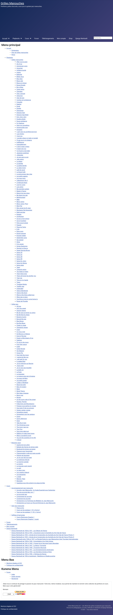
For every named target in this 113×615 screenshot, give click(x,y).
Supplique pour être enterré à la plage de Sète (31, 483)
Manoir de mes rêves (23, 193)
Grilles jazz (14, 304)
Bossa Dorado (21, 85)
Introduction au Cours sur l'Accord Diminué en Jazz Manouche (36, 503)
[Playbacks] (21, 38)
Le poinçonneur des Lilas (24, 174)
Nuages (19, 214)
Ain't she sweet (21, 308)
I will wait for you (22, 359)
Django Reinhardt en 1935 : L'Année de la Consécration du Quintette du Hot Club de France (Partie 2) (42, 537)
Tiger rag (19, 278)
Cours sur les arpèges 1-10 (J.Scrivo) (28, 510)
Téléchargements (48, 38)
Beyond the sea (21, 319)
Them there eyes (22, 274)
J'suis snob (20, 366)
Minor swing (20, 202)
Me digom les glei (22, 195)
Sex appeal (20, 240)
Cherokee (19, 91)
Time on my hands (22, 280)
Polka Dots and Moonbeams (25, 404)
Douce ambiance (22, 121)
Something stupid (22, 412)
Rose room (20, 231)
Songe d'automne (22, 246)
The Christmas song (23, 425)
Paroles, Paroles (22, 402)
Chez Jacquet (21, 93)
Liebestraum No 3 (22, 180)
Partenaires (15, 50)
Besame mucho (21, 317)
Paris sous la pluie (22, 223)
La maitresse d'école (23, 460)
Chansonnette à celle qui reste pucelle (28, 453)
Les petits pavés (22, 380)
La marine (20, 464)
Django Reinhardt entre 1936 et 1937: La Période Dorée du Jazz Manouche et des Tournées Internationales (44, 539)
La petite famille (22, 166)
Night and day (21, 212)
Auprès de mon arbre (23, 445)
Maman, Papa (21, 479)
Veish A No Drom (22, 293)
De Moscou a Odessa (23, 334)
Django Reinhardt (81, 38)
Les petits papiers (22, 176)
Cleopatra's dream (22, 327)
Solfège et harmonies (18, 515)
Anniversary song (22, 66)
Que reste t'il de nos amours (25, 408)
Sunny (18, 416)
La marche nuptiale (23, 462)
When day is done (22, 297)
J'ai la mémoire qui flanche (25, 363)
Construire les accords (24, 499)
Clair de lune (20, 98)
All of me (19, 64)
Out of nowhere (21, 221)
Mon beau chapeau (23, 393)
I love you (19, 136)
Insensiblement (21, 144)
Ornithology (20, 216)
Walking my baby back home (25, 433)
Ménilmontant (21, 197)
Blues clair (20, 81)
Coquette (19, 102)
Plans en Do (20, 508)
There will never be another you (26, 276)
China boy (20, 96)
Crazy (18, 330)
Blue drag (19, 79)
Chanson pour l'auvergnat (24, 451)
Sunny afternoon (22, 419)
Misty (18, 389)
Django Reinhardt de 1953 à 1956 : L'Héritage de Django (28, 554)
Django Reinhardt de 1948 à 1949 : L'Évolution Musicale (28, 548)
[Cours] (30, 38)
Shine (18, 242)
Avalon (19, 72)
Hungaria (19, 130)
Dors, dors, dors (21, 117)
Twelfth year (20, 286)
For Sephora (20, 123)
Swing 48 (19, 257)
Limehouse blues (22, 182)
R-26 (18, 229)
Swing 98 (19, 259)
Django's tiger (21, 113)
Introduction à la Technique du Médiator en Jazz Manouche (35, 501)
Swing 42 (19, 255)
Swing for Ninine (22, 263)
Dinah (18, 106)
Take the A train (21, 423)
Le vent (19, 468)
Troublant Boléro (22, 284)
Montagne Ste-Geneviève (24, 210)
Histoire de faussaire (23, 455)
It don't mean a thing (23, 146)
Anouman (20, 68)
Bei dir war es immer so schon (26, 313)
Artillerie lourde (21, 70)
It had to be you (21, 149)
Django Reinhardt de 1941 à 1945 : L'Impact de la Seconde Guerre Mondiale (35, 543)
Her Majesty (20, 351)
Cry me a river (21, 332)
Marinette (20, 481)
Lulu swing (20, 187)
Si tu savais (20, 244)
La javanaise (20, 374)
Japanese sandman (23, 153)
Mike (18, 199)
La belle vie (20, 370)
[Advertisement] (56, 22)
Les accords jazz (22, 494)
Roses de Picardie (22, 301)
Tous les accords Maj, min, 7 (25, 492)
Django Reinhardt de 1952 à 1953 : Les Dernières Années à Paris (31, 552)
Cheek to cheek (21, 325)
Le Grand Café (21, 172)
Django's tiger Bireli (22, 115)
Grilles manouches (17, 60)
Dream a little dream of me (25, 338)
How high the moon (23, 355)
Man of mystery (21, 387)
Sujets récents (15, 576)
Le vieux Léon (21, 470)
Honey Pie (20, 353)
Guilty (18, 346)
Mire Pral (19, 206)
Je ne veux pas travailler (24, 368)
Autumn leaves (21, 310)
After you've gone (22, 62)
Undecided (20, 288)
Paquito (19, 225)
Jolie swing (20, 159)
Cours (27, 38)
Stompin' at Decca (22, 248)
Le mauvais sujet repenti (24, 466)
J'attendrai (20, 155)
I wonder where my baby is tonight (27, 138)
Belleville (19, 74)
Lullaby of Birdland (22, 382)
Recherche (14, 579)
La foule (19, 372)
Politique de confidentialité (14, 565)
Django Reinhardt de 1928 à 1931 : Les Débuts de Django (29, 531)
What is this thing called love (25, 295)
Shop (70, 38)
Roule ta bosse (21, 233)
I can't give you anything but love (27, 132)
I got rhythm (20, 134)
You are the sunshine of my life (26, 438)
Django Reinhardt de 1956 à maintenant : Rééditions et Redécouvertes (33, 556)
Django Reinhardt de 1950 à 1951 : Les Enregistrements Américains (32, 550)
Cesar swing (20, 89)
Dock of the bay (21, 336)
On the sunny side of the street (26, 399)
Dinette (19, 108)
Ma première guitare (23, 189)
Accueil (4, 38)
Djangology (20, 110)
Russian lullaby (21, 235)
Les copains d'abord (23, 472)
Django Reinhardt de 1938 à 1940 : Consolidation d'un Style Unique (32, 541)
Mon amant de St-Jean (24, 208)
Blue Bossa (20, 321)
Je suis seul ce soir (22, 157)
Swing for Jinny (21, 261)
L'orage (19, 477)
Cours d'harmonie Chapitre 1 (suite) (28, 519)
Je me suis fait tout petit (24, 457)
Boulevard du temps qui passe (26, 449)
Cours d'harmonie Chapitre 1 (25, 517)
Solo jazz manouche (17, 506)
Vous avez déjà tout (23, 431)
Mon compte (61, 38)
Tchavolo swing (21, 269)
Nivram (19, 397)
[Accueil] (8, 38)
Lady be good (21, 170)
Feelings (19, 340)
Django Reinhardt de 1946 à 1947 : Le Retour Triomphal (28, 545)
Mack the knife (21, 385)
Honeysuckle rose (22, 127)
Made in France (21, 191)
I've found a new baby (23, 151)
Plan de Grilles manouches (19, 52)
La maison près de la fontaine (26, 376)
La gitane (19, 161)
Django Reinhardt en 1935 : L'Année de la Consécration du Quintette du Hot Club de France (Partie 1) (42, 535)
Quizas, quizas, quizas (23, 410)
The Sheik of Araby (22, 271)
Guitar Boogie (21, 349)
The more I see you (22, 427)
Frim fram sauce (22, 344)
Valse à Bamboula (22, 291)
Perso (13, 55)
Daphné (19, 104)
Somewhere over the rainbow (26, 414)
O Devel (19, 440)
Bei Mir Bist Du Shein (23, 315)
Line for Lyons (21, 185)
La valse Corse (21, 168)
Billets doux (20, 77)
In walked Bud (21, 361)
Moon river (20, 395)
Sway (18, 421)
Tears (18, 267)
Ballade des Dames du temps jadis (27, 447)
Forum (36, 38)
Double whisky (21, 119)
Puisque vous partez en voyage (26, 406)
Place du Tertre (21, 227)
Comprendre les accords (24, 496)
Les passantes (21, 474)
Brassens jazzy (16, 443)
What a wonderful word (24, 435)
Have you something (23, 125)
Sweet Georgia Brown (23, 250)
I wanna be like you (22, 357)
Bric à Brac (20, 87)
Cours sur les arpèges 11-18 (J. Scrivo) (29, 512)
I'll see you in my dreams (24, 140)
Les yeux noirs (21, 178)
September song (22, 238)
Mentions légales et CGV (14, 563)
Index (13, 574)
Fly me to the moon (23, 342)
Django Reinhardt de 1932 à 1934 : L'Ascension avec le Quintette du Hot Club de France (38, 533)
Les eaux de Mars (22, 378)
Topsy (18, 282)
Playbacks (16, 38)
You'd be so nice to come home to (27, 299)
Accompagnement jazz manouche (22, 488)
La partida (20, 163)
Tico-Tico (19, 429)
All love (19, 306)
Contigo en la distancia (24, 100)
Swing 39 (19, 252)
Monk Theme (21, 391)
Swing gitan (20, 265)
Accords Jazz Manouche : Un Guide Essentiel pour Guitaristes (36, 490)
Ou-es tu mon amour (23, 219)
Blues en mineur (22, 83)
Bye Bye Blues (21, 323)
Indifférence (20, 142)
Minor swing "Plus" (22, 204)
